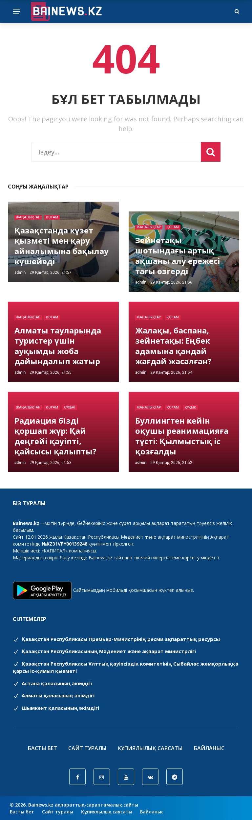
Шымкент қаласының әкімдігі (56, 708)
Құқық (190, 407)
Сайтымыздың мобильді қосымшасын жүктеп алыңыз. (133, 590)
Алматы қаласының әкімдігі (53, 695)
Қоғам (52, 217)
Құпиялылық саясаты (150, 748)
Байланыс (209, 748)
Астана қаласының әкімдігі (52, 683)
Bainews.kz (100, 557)
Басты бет (42, 748)
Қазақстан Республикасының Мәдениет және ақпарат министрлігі (104, 651)
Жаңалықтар (28, 217)
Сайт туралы (87, 748)
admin (20, 272)
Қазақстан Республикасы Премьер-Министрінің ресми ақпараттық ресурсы (116, 639)
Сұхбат (69, 407)
